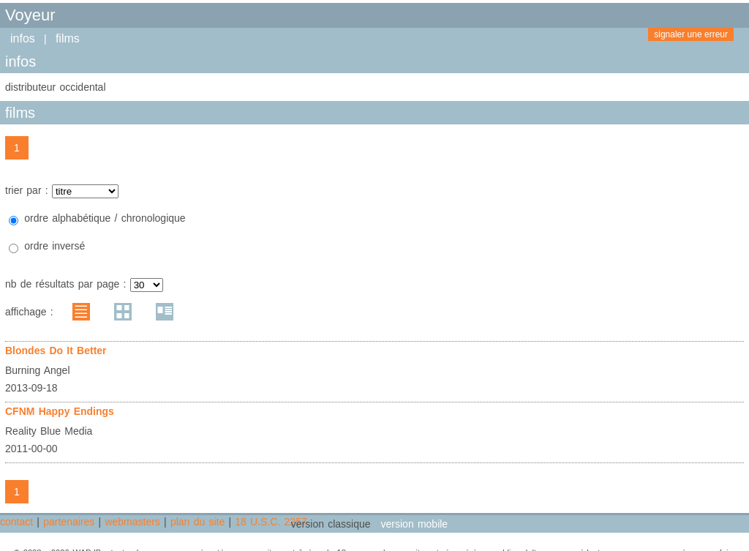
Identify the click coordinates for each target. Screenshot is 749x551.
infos (22, 38)
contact (16, 522)
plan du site (197, 522)
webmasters (132, 522)
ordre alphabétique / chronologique (104, 218)
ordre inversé (54, 246)
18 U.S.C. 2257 (270, 522)
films (68, 38)
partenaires (68, 522)
